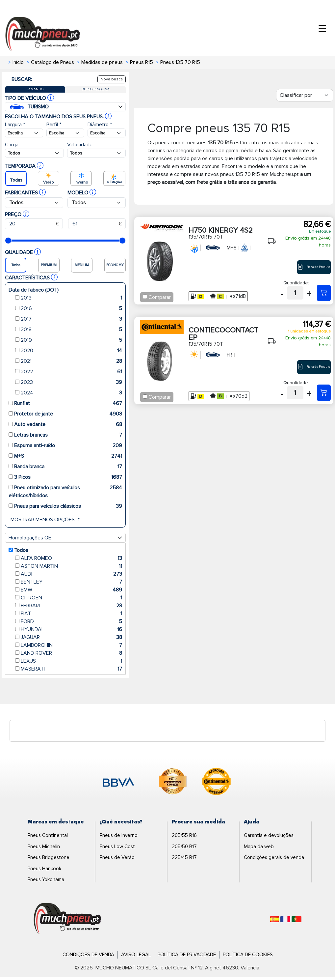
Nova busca (111, 79)
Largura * (15, 124)
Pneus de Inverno (119, 835)
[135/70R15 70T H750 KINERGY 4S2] (324, 293)
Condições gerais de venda (274, 857)
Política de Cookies (248, 955)
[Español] (274, 919)
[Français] (285, 919)
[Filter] (304, 95)
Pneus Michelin (44, 846)
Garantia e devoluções (269, 835)
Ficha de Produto (313, 267)
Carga (11, 144)
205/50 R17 (184, 846)
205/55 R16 (184, 835)
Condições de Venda (88, 955)
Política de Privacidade (187, 955)
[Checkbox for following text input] (145, 297)
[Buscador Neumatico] (24, 133)
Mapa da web (259, 846)
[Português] (296, 919)
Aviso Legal (136, 955)
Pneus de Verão (117, 857)
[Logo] (67, 919)
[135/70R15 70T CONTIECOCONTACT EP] (324, 393)
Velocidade (79, 144)
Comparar (159, 297)
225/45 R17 (184, 857)
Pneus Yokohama (46, 879)
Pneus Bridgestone (48, 857)
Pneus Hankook (44, 869)
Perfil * (53, 124)
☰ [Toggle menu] (322, 29)
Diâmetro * (100, 124)
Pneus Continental (48, 835)
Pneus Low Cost (117, 846)
